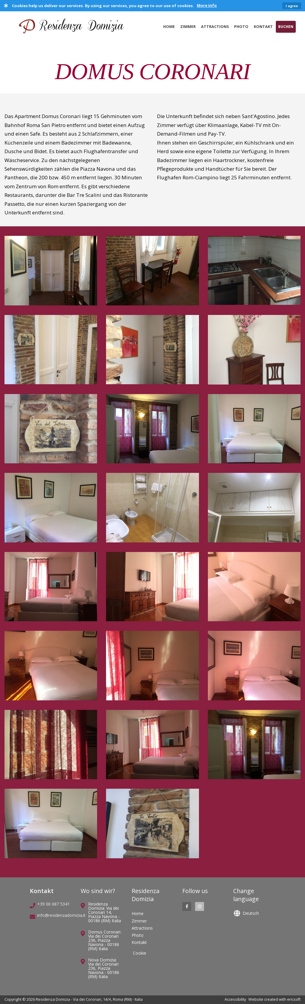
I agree (292, 6)
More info (207, 5)
